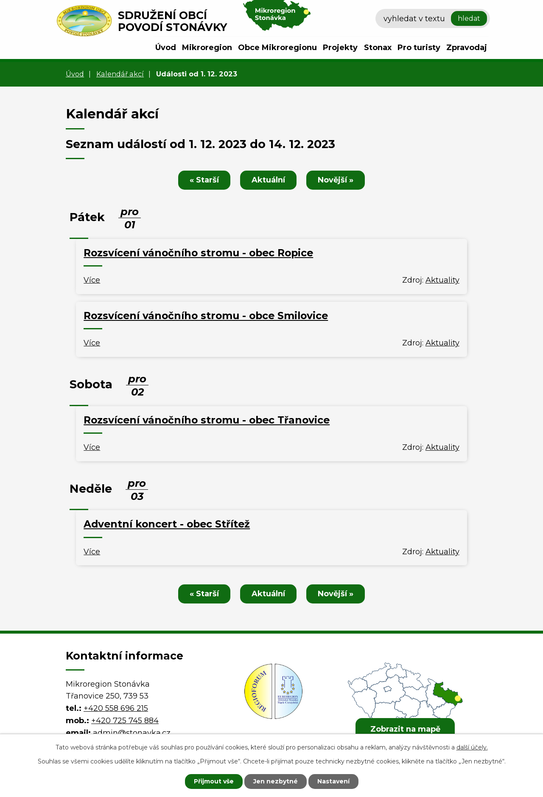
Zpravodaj (466, 47)
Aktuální (268, 180)
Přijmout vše (214, 781)
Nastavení (333, 781)
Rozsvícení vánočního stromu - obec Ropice (198, 253)
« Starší (204, 180)
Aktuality (442, 280)
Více (92, 280)
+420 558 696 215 (116, 708)
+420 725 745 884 (125, 720)
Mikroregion (207, 47)
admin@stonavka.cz (132, 733)
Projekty (340, 47)
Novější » (335, 180)
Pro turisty (418, 47)
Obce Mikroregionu (277, 47)
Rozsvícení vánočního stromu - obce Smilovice (206, 315)
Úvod (165, 47)
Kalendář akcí (120, 74)
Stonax (378, 47)
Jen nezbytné (275, 781)
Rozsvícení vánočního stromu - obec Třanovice (207, 420)
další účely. (472, 747)
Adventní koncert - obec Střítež (167, 524)
